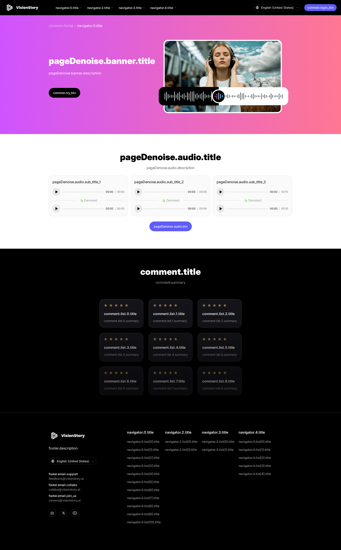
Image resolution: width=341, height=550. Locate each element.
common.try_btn (64, 93)
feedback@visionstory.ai (66, 478)
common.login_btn (320, 7)
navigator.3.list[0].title (218, 441)
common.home (61, 25)
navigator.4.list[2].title (255, 457)
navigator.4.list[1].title (254, 449)
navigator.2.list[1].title (181, 449)
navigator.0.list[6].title (143, 490)
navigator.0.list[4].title (143, 474)
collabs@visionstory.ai (64, 489)
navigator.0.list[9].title (143, 514)
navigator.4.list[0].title (255, 441)
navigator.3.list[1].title (218, 449)
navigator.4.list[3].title (255, 466)
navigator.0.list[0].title (143, 441)
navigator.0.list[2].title (143, 457)
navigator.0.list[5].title (143, 482)
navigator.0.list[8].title (143, 506)
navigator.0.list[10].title (144, 522)
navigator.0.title (89, 25)
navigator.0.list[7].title (143, 498)
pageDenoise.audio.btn (170, 226)
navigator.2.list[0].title (181, 441)
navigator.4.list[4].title (255, 474)
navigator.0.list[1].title (143, 449)
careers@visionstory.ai (65, 500)
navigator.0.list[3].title (143, 466)
